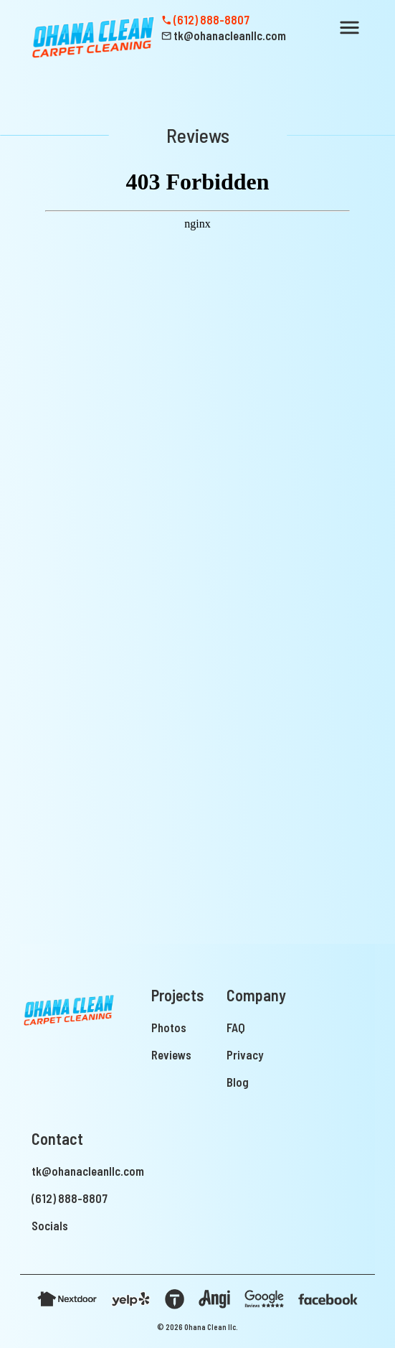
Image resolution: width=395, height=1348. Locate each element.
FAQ (236, 1027)
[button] (349, 27)
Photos (168, 1027)
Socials (50, 1225)
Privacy (245, 1054)
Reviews (171, 1054)
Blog (238, 1082)
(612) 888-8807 (70, 1198)
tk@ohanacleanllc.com (88, 1171)
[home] (90, 36)
